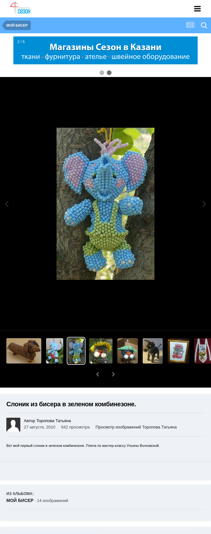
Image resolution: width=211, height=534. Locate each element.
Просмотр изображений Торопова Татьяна (136, 427)
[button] (98, 374)
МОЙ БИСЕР (19, 500)
